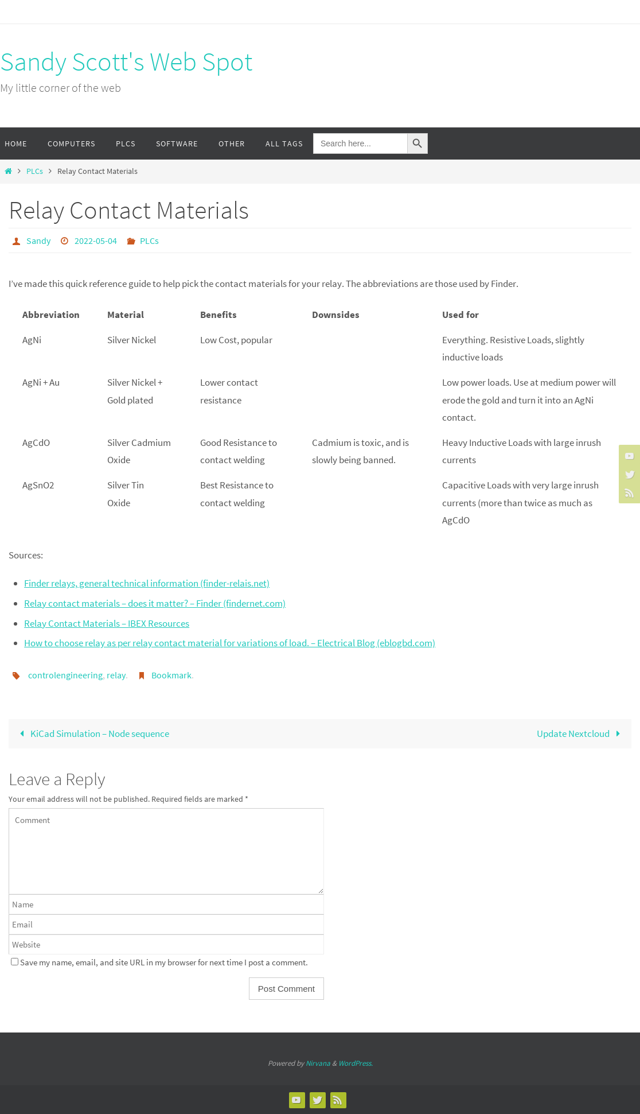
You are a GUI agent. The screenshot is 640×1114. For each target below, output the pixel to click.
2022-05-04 (96, 240)
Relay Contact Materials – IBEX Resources (106, 623)
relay (116, 675)
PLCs (34, 171)
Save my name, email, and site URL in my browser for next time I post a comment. (164, 962)
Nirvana (318, 1063)
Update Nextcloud (581, 733)
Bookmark (171, 675)
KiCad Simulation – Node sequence (92, 733)
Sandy (38, 240)
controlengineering (65, 675)
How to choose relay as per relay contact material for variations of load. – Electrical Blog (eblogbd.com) (229, 642)
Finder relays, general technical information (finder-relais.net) (147, 583)
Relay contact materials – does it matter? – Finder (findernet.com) (155, 603)
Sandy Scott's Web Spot (126, 61)
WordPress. (355, 1063)
